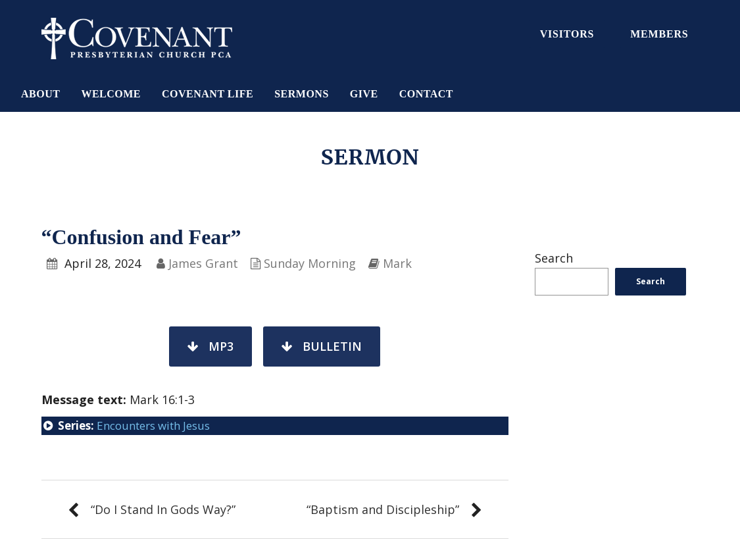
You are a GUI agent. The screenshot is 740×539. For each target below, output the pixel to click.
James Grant (203, 263)
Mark (397, 263)
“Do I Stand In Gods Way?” (163, 509)
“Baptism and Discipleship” (383, 509)
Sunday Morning (310, 263)
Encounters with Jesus (153, 425)
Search (554, 258)
